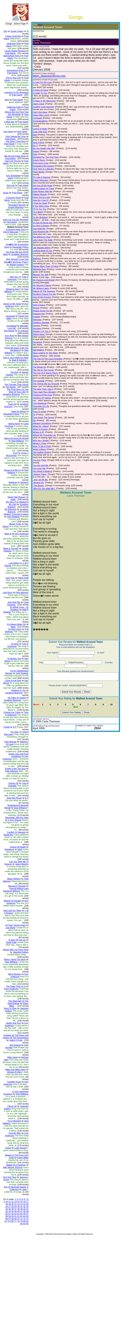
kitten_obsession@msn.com (46, 76)
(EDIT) (37, 25)
